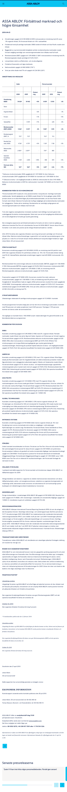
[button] (62, 785)
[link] (5, 746)
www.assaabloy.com (35, 721)
